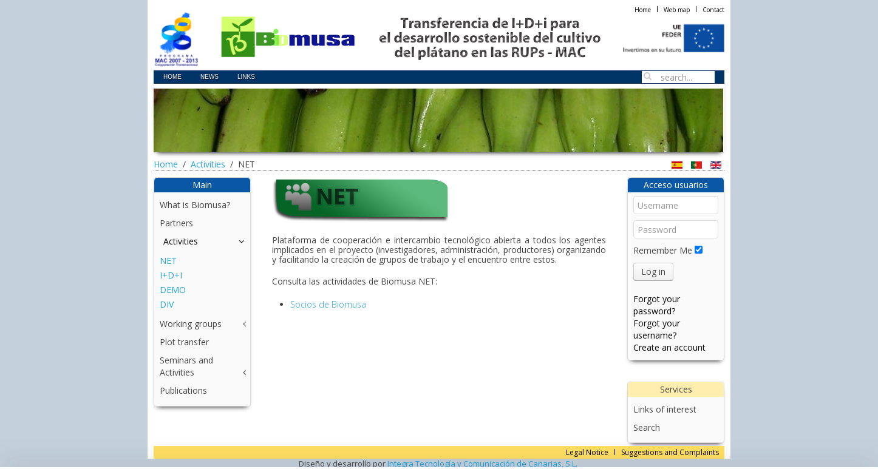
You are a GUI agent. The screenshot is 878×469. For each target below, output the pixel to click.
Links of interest (664, 409)
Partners (176, 223)
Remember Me (662, 250)
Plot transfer (184, 342)
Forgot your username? (656, 329)
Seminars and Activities (186, 366)
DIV (167, 304)
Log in (653, 271)
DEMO (173, 289)
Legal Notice (587, 452)
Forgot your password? (656, 305)
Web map (677, 9)
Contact (713, 9)
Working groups (191, 323)
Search (646, 427)
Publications (183, 390)
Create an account (669, 347)
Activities (208, 164)
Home (643, 9)
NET (168, 260)
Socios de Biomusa (328, 304)
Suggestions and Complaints (670, 452)
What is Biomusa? (195, 205)
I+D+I (171, 275)
